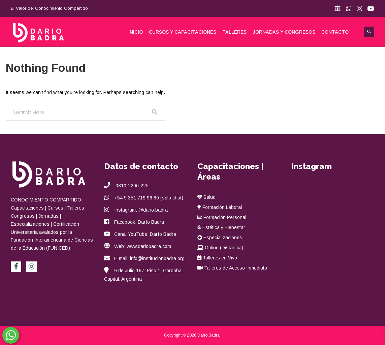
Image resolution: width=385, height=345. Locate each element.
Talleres (234, 32)
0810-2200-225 (131, 185)
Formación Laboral (219, 207)
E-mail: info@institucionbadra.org (149, 258)
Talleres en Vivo (217, 257)
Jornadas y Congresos (284, 32)
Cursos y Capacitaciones (182, 32)
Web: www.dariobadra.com (142, 246)
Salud (206, 197)
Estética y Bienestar (221, 227)
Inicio (135, 32)
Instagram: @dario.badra (141, 210)
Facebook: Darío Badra (139, 222)
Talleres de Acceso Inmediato (232, 268)
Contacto (335, 32)
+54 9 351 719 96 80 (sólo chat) (148, 197)
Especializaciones (219, 237)
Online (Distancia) (220, 247)
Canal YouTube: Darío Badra (145, 234)
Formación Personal (221, 217)
